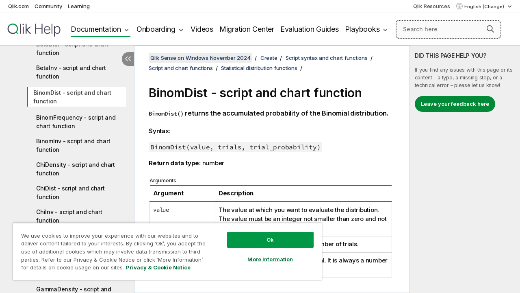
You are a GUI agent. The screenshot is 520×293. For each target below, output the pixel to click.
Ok (264, 233)
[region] (163, 248)
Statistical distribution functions (259, 68)
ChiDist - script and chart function (70, 192)
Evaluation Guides (309, 29)
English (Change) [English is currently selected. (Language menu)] (484, 6)
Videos (202, 29)
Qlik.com (18, 6)
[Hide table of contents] (128, 59)
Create (268, 58)
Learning (78, 6)
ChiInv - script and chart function (69, 216)
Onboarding (156, 29)
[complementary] (465, 169)
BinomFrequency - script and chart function (75, 121)
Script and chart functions (181, 68)
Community (49, 6)
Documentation (96, 29)
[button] (490, 29)
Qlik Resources (431, 6)
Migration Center (246, 29)
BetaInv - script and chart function (71, 72)
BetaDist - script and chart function (72, 48)
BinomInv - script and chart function (73, 145)
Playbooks (362, 29)
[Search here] (448, 29)
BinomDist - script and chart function (72, 97)
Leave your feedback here (455, 104)
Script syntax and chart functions (327, 58)
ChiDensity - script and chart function (75, 169)
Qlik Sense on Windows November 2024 (200, 58)
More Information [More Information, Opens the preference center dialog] (264, 253)
